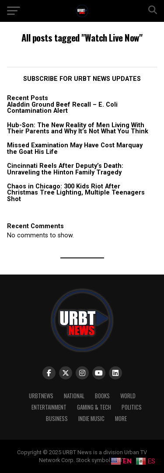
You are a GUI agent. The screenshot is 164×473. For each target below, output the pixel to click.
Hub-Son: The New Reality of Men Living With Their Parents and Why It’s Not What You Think (77, 128)
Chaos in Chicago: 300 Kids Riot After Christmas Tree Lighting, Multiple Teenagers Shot (76, 193)
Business (57, 418)
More (121, 418)
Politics (132, 407)
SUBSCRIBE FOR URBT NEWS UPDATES (82, 79)
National (74, 396)
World (128, 396)
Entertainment (48, 407)
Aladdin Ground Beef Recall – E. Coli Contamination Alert (62, 108)
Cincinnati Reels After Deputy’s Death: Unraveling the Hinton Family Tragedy (65, 169)
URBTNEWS (41, 396)
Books (102, 396)
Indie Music (91, 418)
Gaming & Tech (94, 407)
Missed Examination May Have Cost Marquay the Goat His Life (75, 148)
